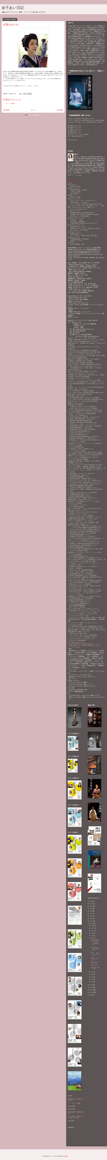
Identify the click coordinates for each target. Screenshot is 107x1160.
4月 (92, 974)
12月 (92, 925)
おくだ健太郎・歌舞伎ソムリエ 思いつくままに (76, 1117)
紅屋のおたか (94, 962)
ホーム (33, 110)
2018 (91, 911)
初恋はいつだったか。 (95, 959)
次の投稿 (6, 110)
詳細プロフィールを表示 (75, 175)
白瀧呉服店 (71, 1120)
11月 (92, 928)
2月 (92, 979)
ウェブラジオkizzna (74, 647)
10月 (92, 930)
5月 (92, 972)
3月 (92, 977)
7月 (92, 935)
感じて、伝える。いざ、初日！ (95, 954)
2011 (91, 987)
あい (77, 154)
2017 (91, 913)
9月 (92, 933)
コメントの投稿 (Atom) (34, 115)
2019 (91, 908)
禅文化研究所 (71, 1109)
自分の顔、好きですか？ (95, 968)
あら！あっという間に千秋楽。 (95, 949)
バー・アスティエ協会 (74, 1103)
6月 (92, 938)
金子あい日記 (13, 8)
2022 (91, 901)
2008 (91, 995)
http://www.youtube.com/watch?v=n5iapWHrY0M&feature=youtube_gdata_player (81, 642)
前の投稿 (60, 110)
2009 (91, 992)
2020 (91, 906)
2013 (91, 923)
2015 (91, 918)
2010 (91, 990)
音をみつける (94, 964)
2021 (91, 903)
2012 (91, 985)
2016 (91, 916)
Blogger (66, 1156)
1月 (92, 982)
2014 (91, 921)
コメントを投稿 (10, 103)
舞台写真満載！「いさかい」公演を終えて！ (95, 942)
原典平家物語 (71, 1106)
